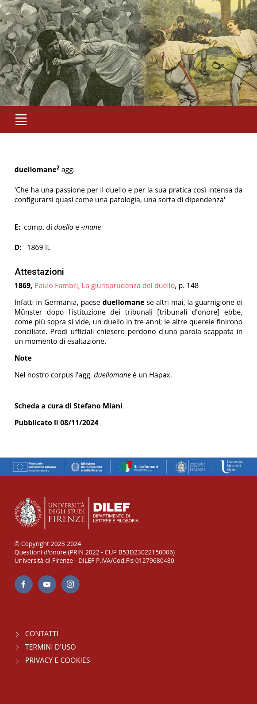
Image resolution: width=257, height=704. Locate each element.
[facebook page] (24, 584)
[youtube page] (47, 584)
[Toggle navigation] (21, 119)
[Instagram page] (70, 584)
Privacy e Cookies (57, 660)
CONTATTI (42, 634)
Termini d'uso (50, 647)
